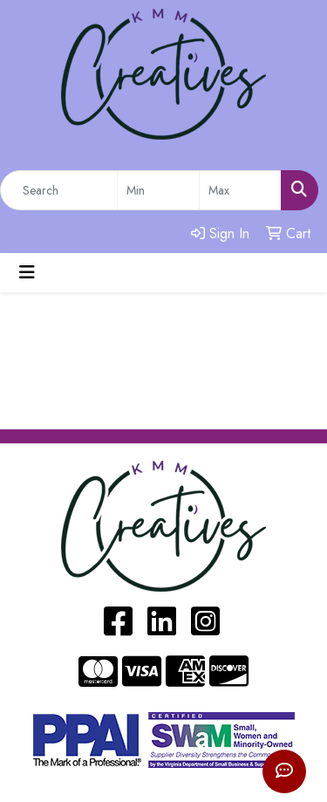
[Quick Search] (59, 190)
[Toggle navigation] (27, 272)
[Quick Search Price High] (240, 190)
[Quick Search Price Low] (158, 190)
